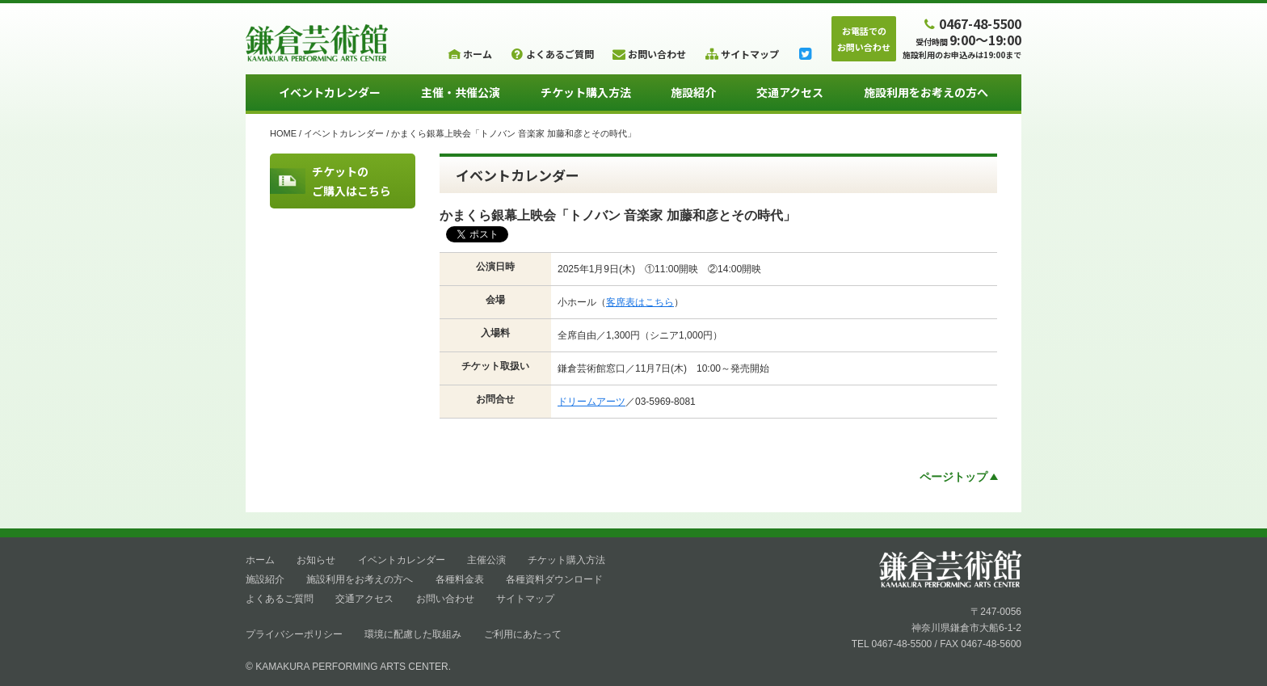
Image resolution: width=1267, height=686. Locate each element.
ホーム (260, 560)
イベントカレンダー (330, 92)
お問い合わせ (445, 598)
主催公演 (486, 560)
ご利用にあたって (523, 634)
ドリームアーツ (591, 401)
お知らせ (316, 560)
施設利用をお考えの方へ (926, 92)
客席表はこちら (640, 302)
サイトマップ (525, 598)
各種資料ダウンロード (554, 579)
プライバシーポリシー (294, 634)
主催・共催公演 (460, 92)
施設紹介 (693, 92)
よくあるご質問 (280, 598)
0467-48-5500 (971, 23)
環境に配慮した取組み (412, 634)
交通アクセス (789, 92)
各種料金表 (460, 579)
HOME (283, 133)
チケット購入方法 (586, 92)
